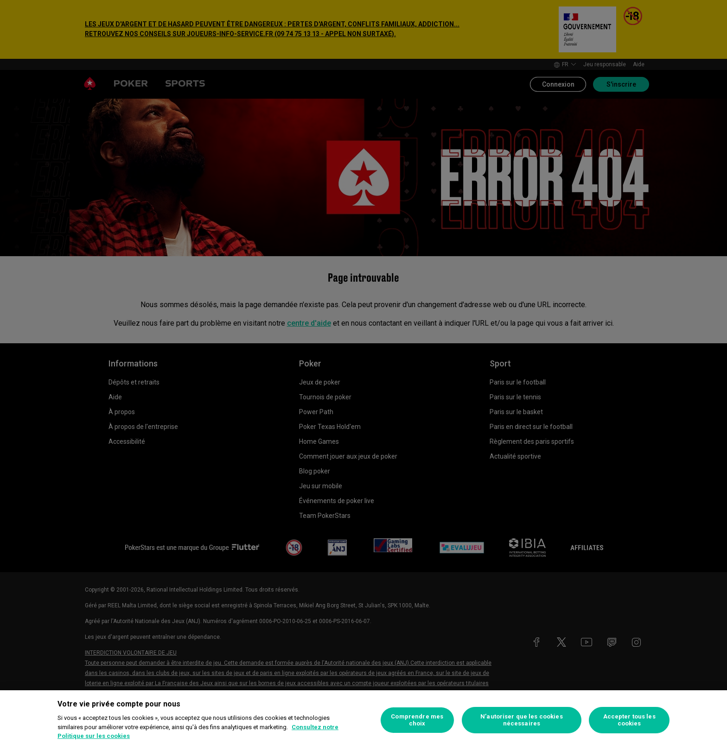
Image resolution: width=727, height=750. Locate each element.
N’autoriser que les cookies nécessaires (521, 720)
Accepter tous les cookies (629, 720)
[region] (363, 720)
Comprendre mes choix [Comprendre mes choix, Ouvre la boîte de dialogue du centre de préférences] (417, 720)
